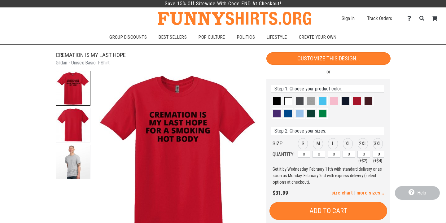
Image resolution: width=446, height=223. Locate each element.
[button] (73, 88)
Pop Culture (212, 37)
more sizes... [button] (370, 193)
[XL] (349, 154)
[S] (304, 154)
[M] (319, 154)
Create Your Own (318, 37)
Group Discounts (128, 37)
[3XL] (379, 154)
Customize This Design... (328, 58)
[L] (334, 154)
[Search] (423, 18)
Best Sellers (173, 37)
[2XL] (363, 154)
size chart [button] (342, 193)
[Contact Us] (410, 18)
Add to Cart (328, 211)
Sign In (348, 18)
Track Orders (379, 18)
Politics (246, 37)
